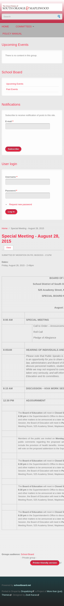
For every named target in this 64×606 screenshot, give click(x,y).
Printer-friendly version (45, 563)
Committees (24, 26)
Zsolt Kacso (31, 595)
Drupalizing (26, 591)
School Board (12, 72)
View (9, 247)
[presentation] (31, 140)
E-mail (9, 121)
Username (11, 177)
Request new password (20, 204)
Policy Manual (12, 33)
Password (11, 190)
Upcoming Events (14, 84)
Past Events (12, 89)
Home (5, 26)
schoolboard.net (22, 585)
